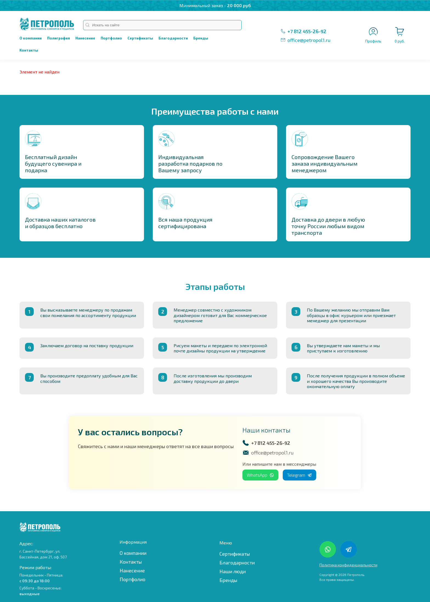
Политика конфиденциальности (348, 565)
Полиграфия (58, 38)
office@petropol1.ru (308, 40)
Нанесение (85, 38)
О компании (30, 38)
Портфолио (111, 38)
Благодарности (173, 38)
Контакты (28, 50)
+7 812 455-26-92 (306, 31)
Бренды (200, 38)
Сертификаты (140, 38)
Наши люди (232, 571)
